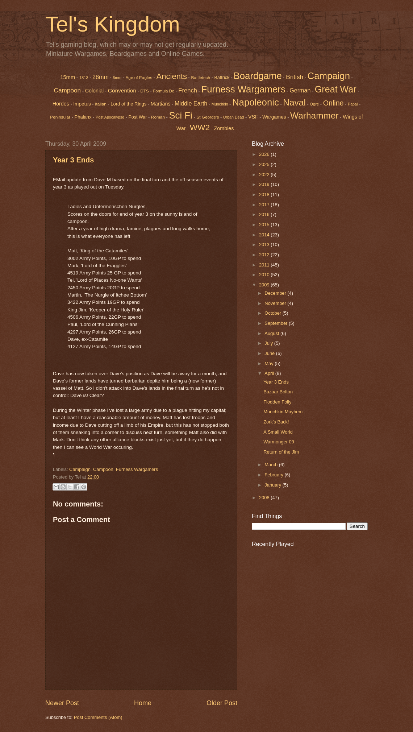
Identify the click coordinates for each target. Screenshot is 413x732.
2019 (265, 184)
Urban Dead (233, 117)
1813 (83, 77)
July (269, 343)
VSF (253, 117)
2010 (265, 274)
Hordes (61, 104)
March (271, 464)
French (187, 90)
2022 (265, 174)
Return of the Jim (281, 452)
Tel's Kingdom (112, 24)
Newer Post (62, 703)
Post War (138, 117)
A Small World (278, 432)
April (269, 373)
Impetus (82, 104)
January (273, 485)
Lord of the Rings (128, 104)
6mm (117, 77)
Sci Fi (180, 115)
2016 (265, 214)
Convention (122, 90)
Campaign (80, 469)
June (270, 353)
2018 (265, 194)
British (294, 76)
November (275, 303)
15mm (67, 77)
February (274, 474)
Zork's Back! (276, 422)
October (273, 313)
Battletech (200, 77)
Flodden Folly (277, 402)
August (272, 333)
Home (142, 703)
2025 (265, 164)
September (276, 323)
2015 (265, 224)
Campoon (67, 90)
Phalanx (83, 117)
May (269, 363)
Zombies (224, 128)
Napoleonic (255, 102)
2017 (265, 204)
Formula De (163, 91)
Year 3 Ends (73, 160)
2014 (265, 234)
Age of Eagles (138, 77)
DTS (144, 91)
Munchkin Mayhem (283, 411)
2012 (265, 254)
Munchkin (220, 104)
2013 (265, 244)
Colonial (94, 91)
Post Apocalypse (110, 117)
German (299, 90)
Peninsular (60, 117)
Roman (158, 117)
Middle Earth (191, 103)
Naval (294, 102)
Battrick (222, 77)
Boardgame (258, 76)
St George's (207, 117)
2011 (265, 265)
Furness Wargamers (243, 89)
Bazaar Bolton (278, 391)
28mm (100, 77)
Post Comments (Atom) (98, 717)
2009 (265, 285)
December (275, 293)
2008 (265, 497)
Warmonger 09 (278, 441)
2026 (265, 154)
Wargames (274, 117)
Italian (101, 104)
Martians (161, 104)
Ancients (172, 76)
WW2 (200, 127)
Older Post (221, 703)
